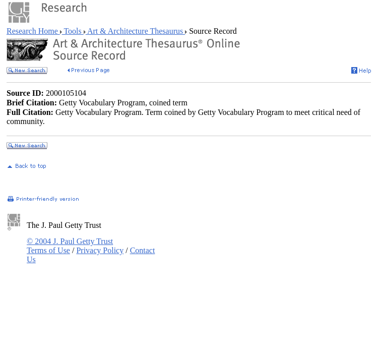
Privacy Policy (99, 250)
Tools (73, 31)
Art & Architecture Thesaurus (135, 31)
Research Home (33, 31)
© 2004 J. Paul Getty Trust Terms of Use (70, 246)
